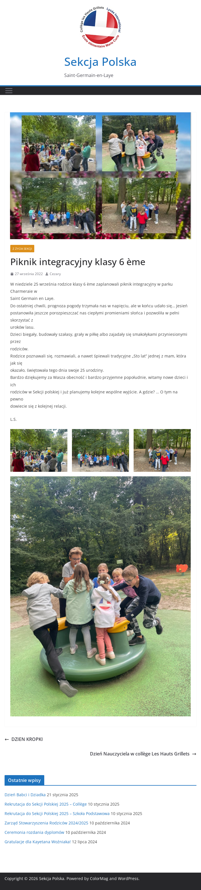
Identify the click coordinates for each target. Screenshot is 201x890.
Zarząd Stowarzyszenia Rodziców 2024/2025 (46, 823)
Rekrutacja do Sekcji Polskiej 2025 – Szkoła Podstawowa (57, 813)
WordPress (128, 878)
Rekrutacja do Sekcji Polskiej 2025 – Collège (46, 804)
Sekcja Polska (100, 61)
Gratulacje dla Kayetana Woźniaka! (38, 841)
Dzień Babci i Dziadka (25, 794)
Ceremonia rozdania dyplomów (34, 832)
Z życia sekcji (22, 249)
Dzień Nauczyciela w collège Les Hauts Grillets (143, 754)
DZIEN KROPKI (24, 739)
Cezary (55, 273)
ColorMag (99, 878)
